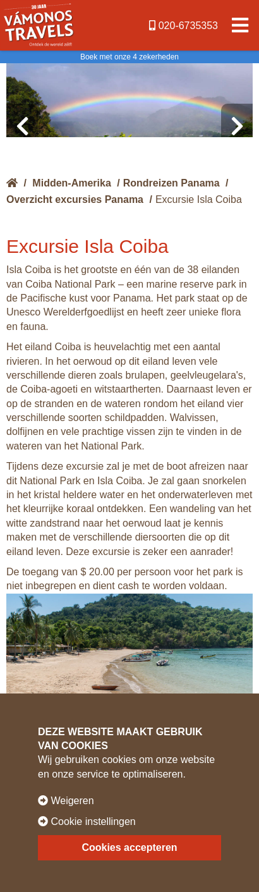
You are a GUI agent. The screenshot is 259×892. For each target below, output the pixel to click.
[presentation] (22, 126)
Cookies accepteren (129, 847)
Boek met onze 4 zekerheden (129, 56)
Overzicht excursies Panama (74, 199)
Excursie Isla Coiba (198, 199)
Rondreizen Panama (171, 183)
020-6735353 (183, 25)
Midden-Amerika (71, 183)
